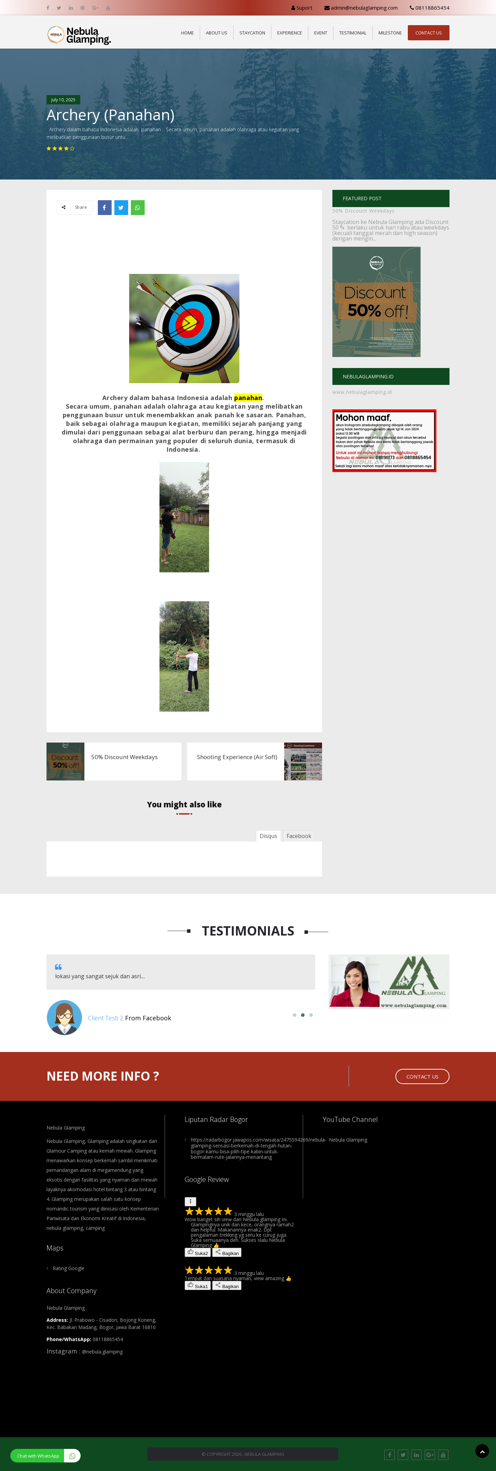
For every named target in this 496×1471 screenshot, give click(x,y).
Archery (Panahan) (110, 114)
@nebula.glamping (102, 1351)
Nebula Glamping (65, 1127)
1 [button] (294, 1015)
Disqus (268, 836)
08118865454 (430, 7)
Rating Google (68, 1268)
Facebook (299, 836)
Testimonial (352, 33)
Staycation (252, 33)
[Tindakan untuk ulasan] (190, 1201)
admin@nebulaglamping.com (361, 7)
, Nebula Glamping (263, 1454)
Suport (301, 7)
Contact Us (428, 33)
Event (320, 33)
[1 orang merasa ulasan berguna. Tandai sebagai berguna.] (198, 1285)
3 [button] (311, 1015)
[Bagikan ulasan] (227, 1252)
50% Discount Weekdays (363, 210)
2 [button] (302, 1015)
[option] (180, 994)
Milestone (390, 33)
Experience (289, 33)
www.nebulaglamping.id (362, 392)
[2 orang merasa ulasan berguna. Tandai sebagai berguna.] (198, 1252)
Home (187, 33)
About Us (216, 33)
